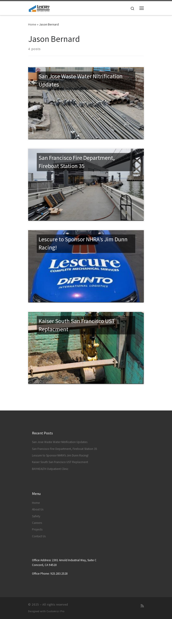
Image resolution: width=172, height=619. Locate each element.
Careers (37, 523)
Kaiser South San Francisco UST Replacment (60, 462)
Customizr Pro (55, 611)
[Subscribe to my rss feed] (142, 606)
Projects (37, 529)
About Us (37, 509)
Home (32, 24)
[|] (39, 7)
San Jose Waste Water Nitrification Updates (59, 442)
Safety (36, 516)
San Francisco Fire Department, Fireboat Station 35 (64, 449)
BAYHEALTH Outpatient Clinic (50, 469)
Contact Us (39, 536)
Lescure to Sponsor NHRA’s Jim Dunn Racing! (60, 455)
